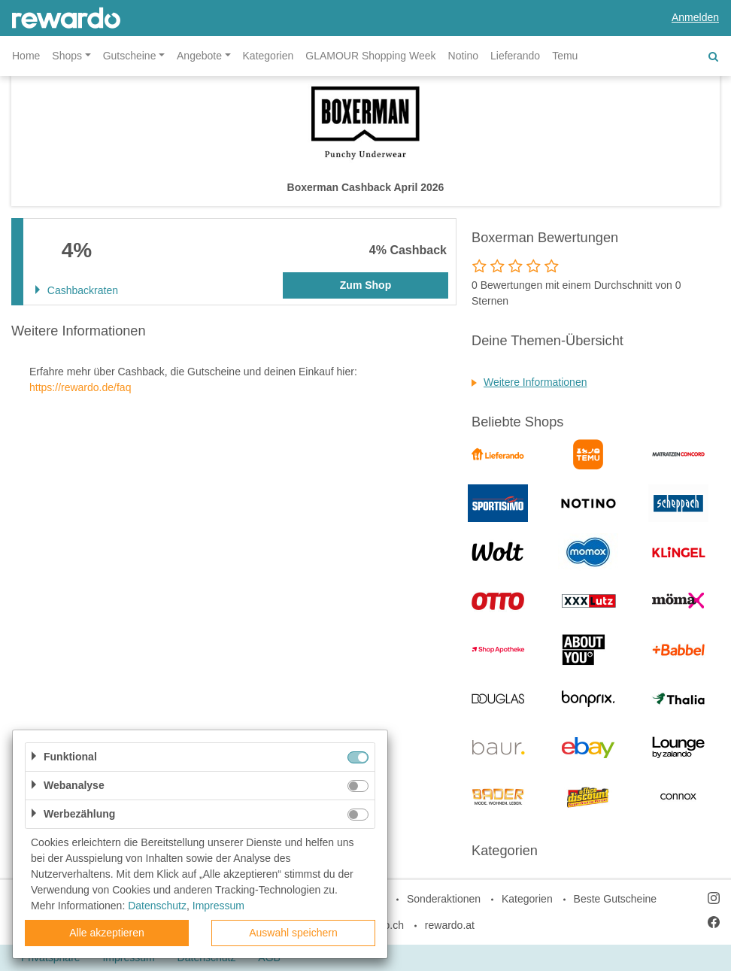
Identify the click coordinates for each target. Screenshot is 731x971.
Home (26, 56)
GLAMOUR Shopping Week (370, 56)
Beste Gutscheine (615, 899)
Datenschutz (157, 906)
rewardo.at (450, 925)
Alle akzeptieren (106, 933)
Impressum (218, 906)
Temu (565, 56)
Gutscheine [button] (129, 56)
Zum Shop (365, 285)
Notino (463, 56)
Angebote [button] (199, 56)
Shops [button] (67, 56)
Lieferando (515, 56)
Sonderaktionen (444, 899)
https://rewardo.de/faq (80, 387)
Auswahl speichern (293, 933)
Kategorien (268, 56)
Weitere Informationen (535, 382)
